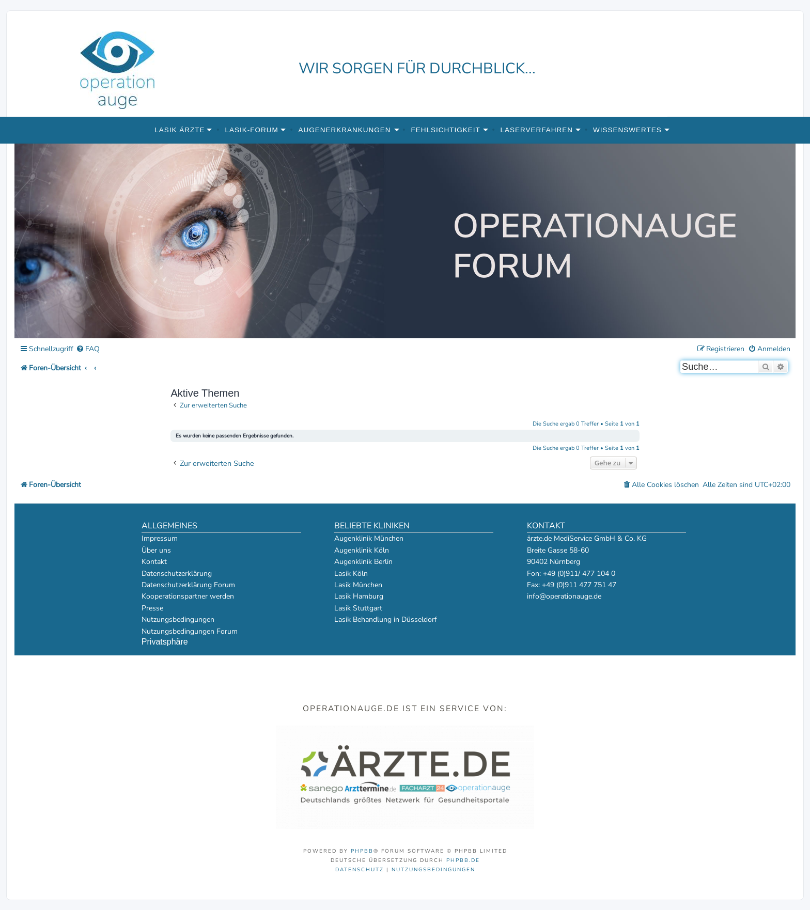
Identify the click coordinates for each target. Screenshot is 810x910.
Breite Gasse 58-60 (558, 550)
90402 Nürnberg (553, 562)
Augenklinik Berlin (363, 562)
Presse (152, 608)
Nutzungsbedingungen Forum (190, 631)
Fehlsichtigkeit (445, 130)
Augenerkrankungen (345, 130)
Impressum (160, 538)
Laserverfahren (537, 130)
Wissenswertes (627, 130)
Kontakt (154, 562)
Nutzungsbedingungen (178, 619)
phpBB (362, 851)
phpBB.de (463, 860)
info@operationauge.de (564, 596)
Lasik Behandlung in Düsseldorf (385, 619)
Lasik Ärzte (179, 130)
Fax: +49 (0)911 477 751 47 (571, 585)
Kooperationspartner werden (188, 596)
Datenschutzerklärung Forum (188, 585)
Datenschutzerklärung (177, 573)
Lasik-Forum (251, 130)
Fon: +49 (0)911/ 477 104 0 (571, 573)
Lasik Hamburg (358, 596)
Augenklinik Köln (361, 550)
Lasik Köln (351, 573)
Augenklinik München (368, 538)
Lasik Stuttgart (358, 608)
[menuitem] (88, 349)
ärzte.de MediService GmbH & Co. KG (587, 538)
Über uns (156, 550)
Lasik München (358, 585)
